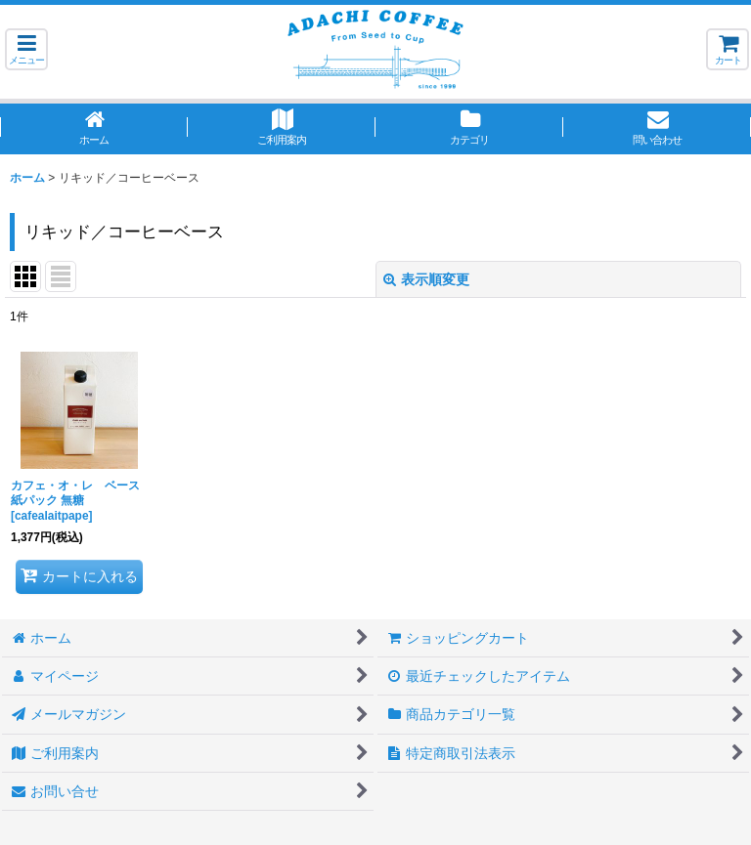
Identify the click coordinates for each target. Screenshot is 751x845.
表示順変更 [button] (426, 279)
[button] (26, 49)
